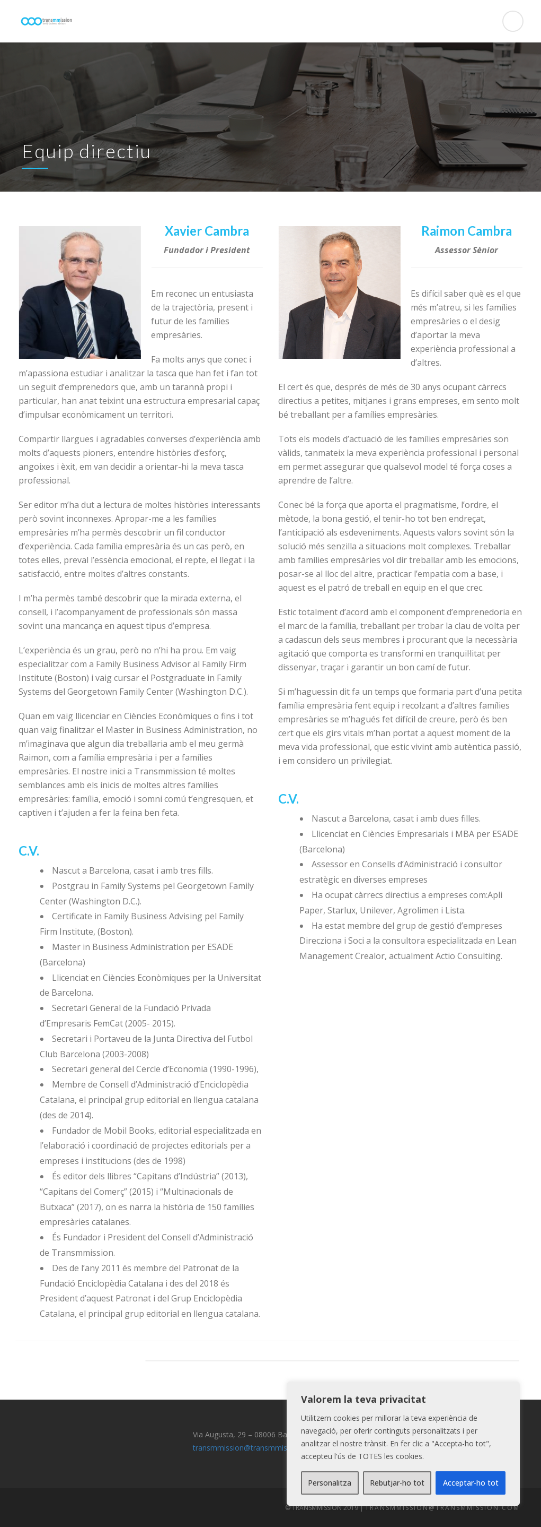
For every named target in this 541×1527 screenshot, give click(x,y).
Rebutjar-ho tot (397, 1483)
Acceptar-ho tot (471, 1483)
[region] (403, 1444)
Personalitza (329, 1483)
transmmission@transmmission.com (255, 1448)
